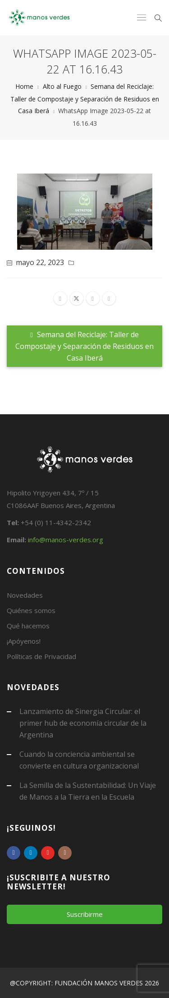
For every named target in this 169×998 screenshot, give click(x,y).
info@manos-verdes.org (65, 539)
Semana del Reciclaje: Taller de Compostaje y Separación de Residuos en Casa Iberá (84, 98)
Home (24, 86)
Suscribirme (85, 914)
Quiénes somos (31, 610)
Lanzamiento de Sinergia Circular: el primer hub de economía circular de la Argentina (82, 723)
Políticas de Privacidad (41, 656)
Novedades (25, 595)
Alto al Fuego (62, 86)
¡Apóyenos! (24, 640)
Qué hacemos (28, 625)
